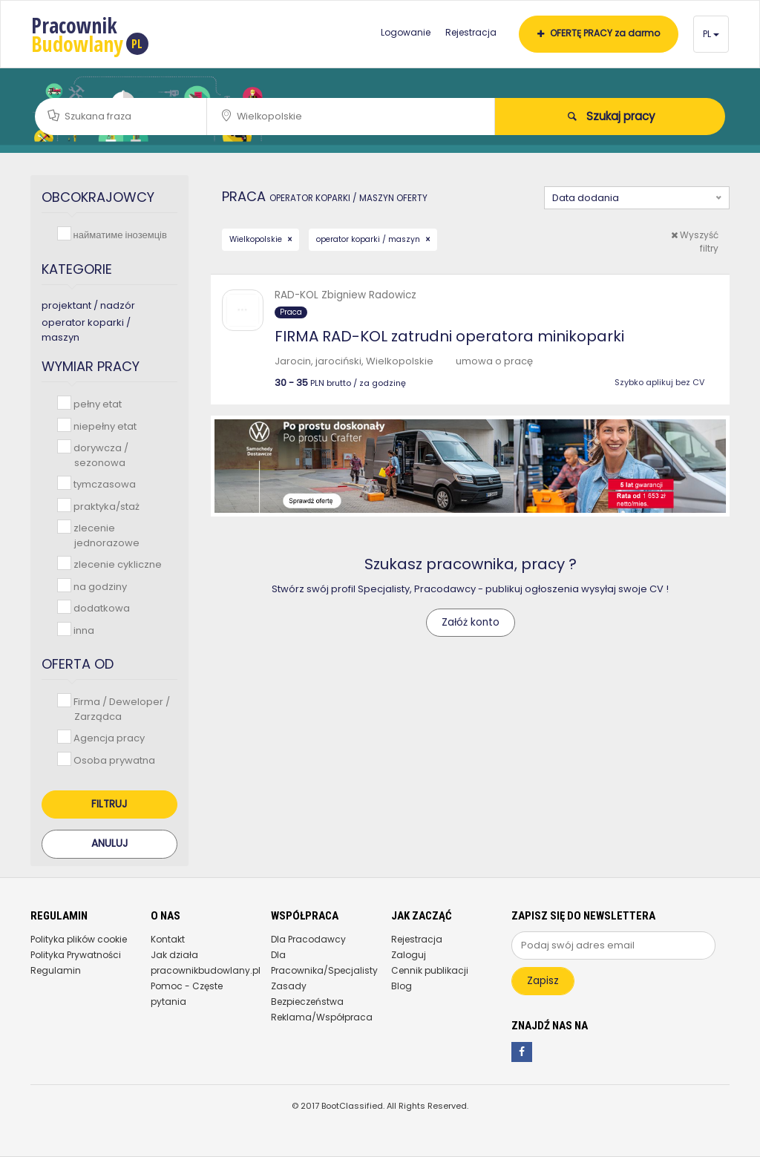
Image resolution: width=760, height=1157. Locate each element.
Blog (401, 986)
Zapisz (543, 981)
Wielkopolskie (256, 239)
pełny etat (96, 403)
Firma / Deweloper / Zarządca (120, 708)
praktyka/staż (105, 506)
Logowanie (405, 32)
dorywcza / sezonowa (99, 454)
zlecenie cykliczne (116, 563)
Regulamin (55, 970)
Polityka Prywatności (75, 954)
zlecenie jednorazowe (105, 534)
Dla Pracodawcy (308, 939)
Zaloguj (408, 954)
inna (82, 630)
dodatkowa (100, 607)
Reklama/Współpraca (322, 1017)
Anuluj (109, 843)
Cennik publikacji (429, 970)
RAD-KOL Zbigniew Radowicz (345, 295)
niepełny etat (104, 425)
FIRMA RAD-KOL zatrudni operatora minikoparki (449, 336)
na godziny (99, 586)
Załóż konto (470, 622)
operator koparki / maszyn (369, 239)
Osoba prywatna (113, 759)
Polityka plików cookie (78, 939)
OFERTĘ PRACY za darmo (598, 33)
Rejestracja (471, 32)
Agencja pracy (108, 737)
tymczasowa (103, 483)
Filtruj (109, 804)
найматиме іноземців (119, 234)
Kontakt (168, 939)
